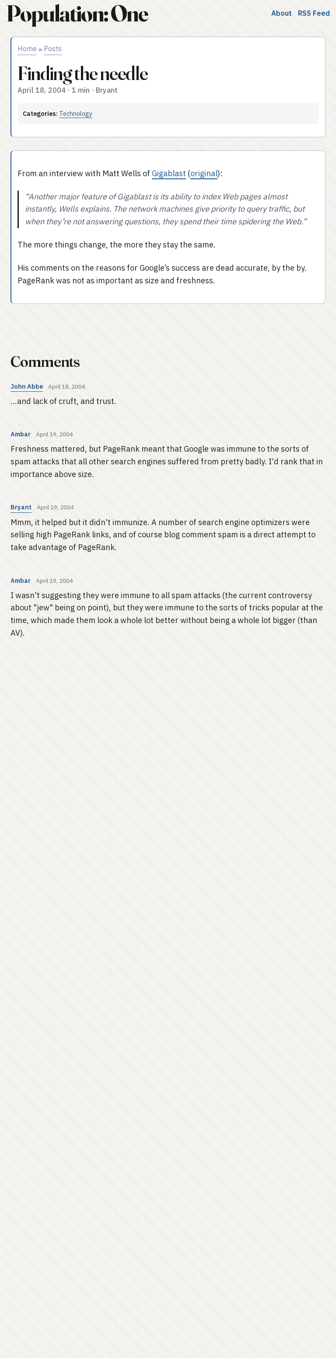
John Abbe (26, 386)
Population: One (77, 13)
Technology (75, 113)
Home (27, 48)
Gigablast (169, 173)
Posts (53, 48)
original (203, 173)
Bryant (21, 507)
